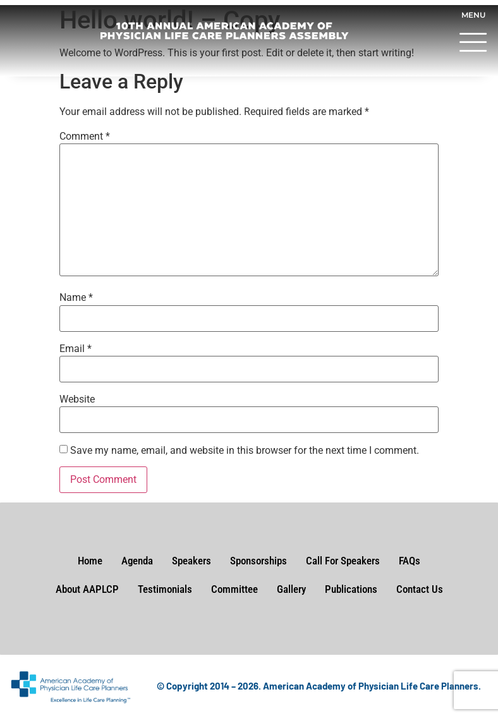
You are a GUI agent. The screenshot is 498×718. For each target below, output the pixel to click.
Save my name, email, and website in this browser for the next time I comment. (244, 451)
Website (77, 399)
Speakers (191, 560)
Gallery (291, 589)
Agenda (137, 560)
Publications (351, 589)
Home (90, 560)
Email (75, 349)
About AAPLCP (87, 589)
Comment (84, 136)
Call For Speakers (343, 560)
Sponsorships (258, 560)
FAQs (409, 560)
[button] (473, 44)
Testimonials (165, 589)
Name (76, 298)
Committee (234, 589)
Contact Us (419, 589)
